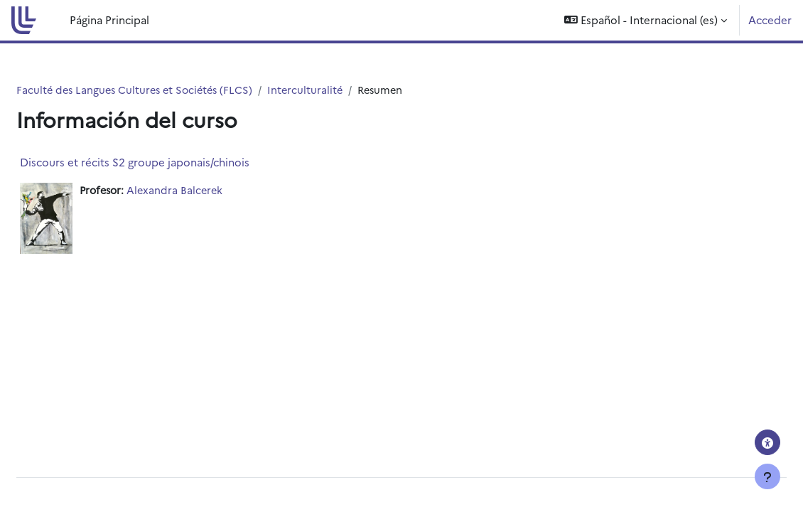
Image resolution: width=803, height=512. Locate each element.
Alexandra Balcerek (213, 190)
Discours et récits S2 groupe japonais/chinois (169, 161)
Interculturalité (348, 89)
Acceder (770, 19)
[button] (645, 20)
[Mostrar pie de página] (767, 476)
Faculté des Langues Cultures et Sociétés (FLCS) (172, 89)
